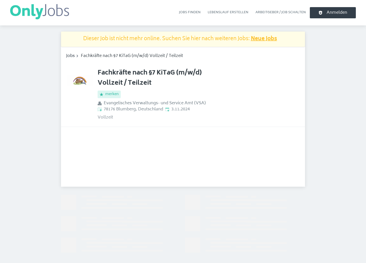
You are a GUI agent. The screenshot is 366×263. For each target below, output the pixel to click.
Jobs (70, 56)
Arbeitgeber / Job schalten (280, 12)
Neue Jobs (264, 39)
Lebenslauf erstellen (228, 12)
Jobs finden (190, 12)
